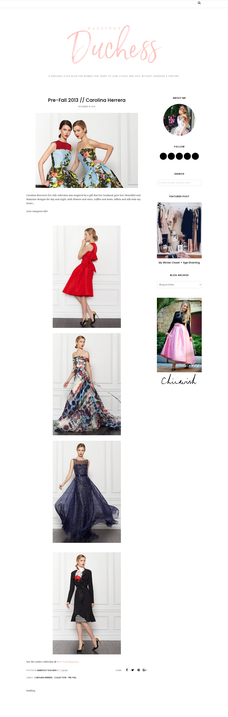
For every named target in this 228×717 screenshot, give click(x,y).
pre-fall (72, 677)
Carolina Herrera (43, 677)
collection (60, 677)
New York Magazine (68, 661)
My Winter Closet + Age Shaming (179, 262)
